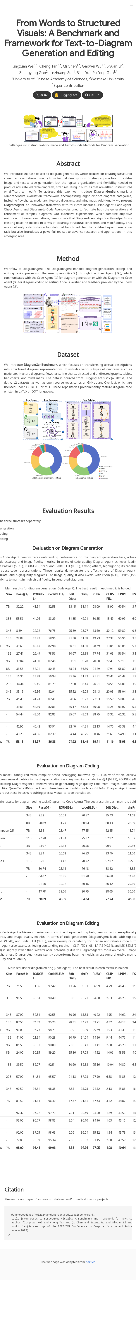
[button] (131, 5)
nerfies (90, 1262)
